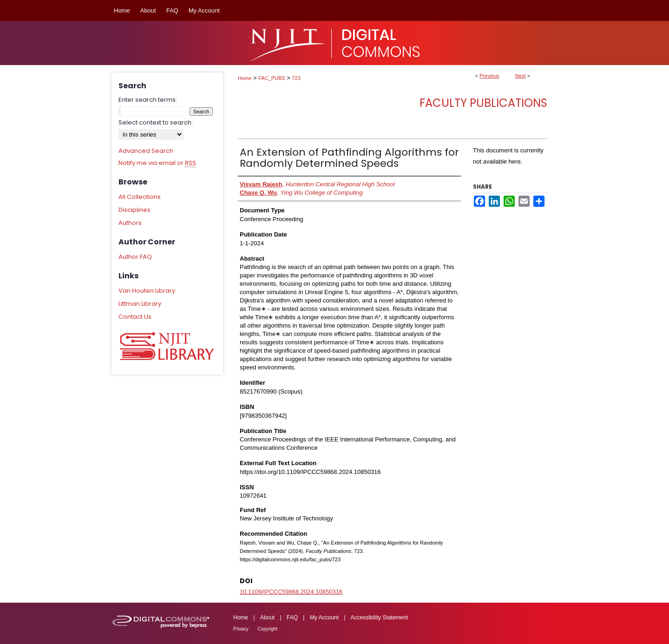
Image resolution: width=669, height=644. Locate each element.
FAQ (292, 617)
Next (520, 76)
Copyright (267, 628)
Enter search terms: (147, 99)
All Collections (139, 196)
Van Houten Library (146, 290)
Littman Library (139, 303)
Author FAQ (135, 256)
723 (296, 78)
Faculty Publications (483, 103)
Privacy (241, 628)
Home (244, 78)
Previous (489, 76)
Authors (130, 222)
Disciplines (134, 209)
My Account (324, 617)
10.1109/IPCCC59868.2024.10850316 (291, 591)
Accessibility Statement (379, 617)
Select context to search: (155, 122)
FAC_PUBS (271, 78)
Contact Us (134, 316)
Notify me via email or (157, 163)
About (267, 617)
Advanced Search (145, 150)
